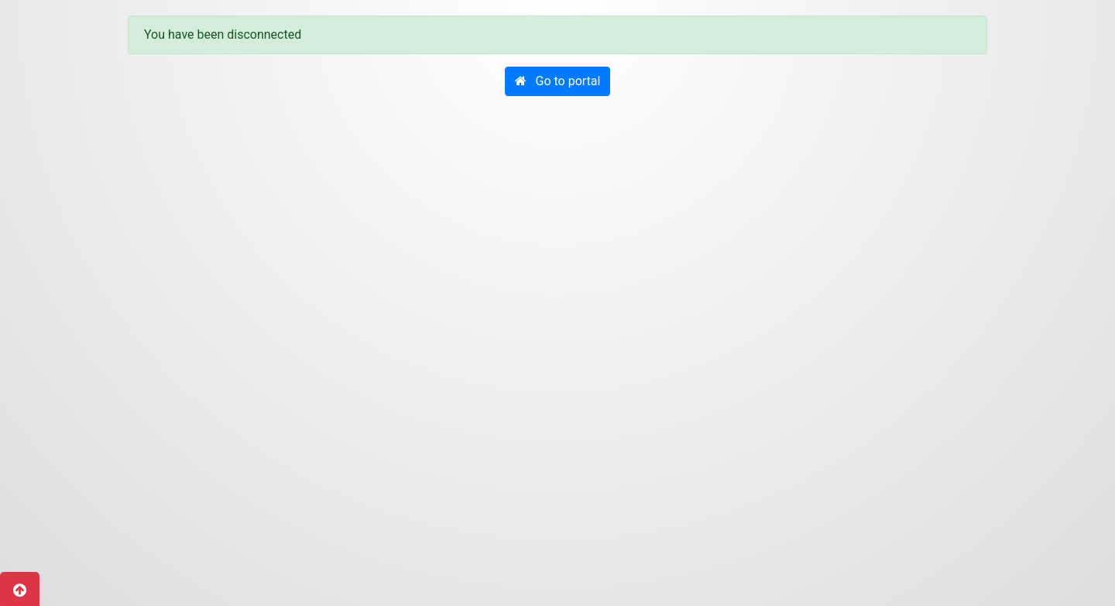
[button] (558, 81)
